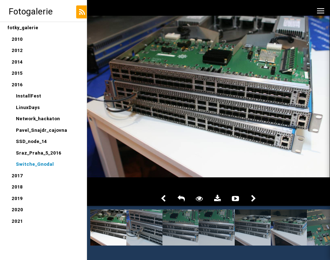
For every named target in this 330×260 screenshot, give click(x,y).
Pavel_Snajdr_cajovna (41, 130)
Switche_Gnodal (35, 164)
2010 (17, 39)
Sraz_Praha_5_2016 (38, 153)
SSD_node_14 (31, 141)
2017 (17, 176)
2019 (17, 198)
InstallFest (28, 96)
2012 (17, 50)
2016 (17, 85)
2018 (17, 187)
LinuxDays (28, 107)
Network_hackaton (38, 119)
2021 (17, 221)
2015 (17, 73)
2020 (17, 210)
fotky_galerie (22, 28)
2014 (17, 62)
